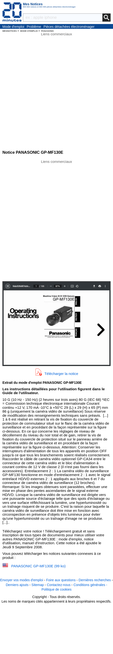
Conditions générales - (90, 585)
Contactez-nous (58, 585)
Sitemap (38, 585)
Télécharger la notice (61, 374)
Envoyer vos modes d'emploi (21, 580)
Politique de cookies (56, 589)
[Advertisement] (56, 220)
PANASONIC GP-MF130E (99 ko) (38, 566)
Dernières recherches (95, 580)
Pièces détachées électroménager (69, 27)
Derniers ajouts (17, 585)
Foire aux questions (60, 580)
